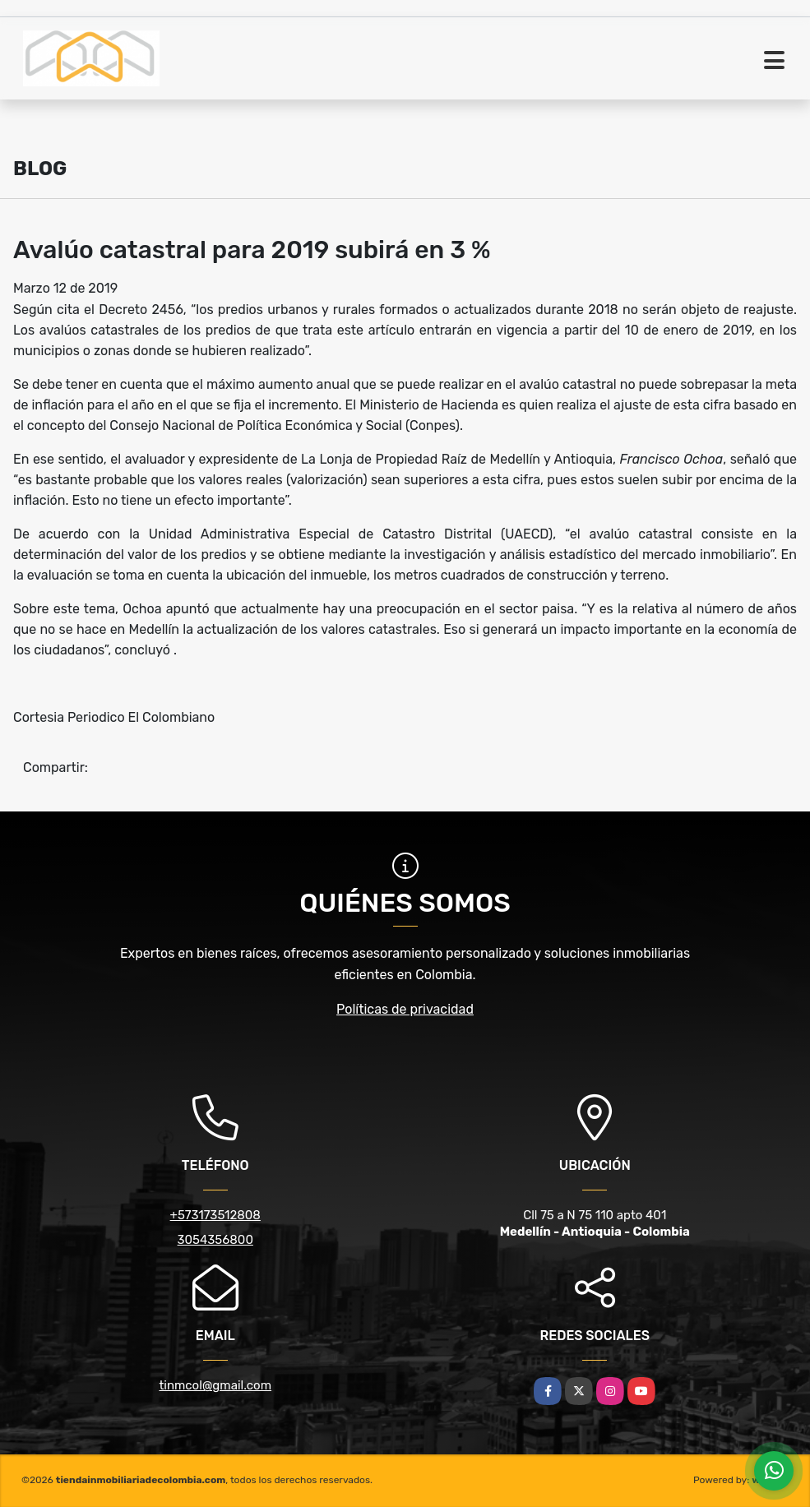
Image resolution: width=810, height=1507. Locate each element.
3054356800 (215, 1239)
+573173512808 (215, 1215)
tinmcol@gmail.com (215, 1385)
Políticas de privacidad (405, 1009)
